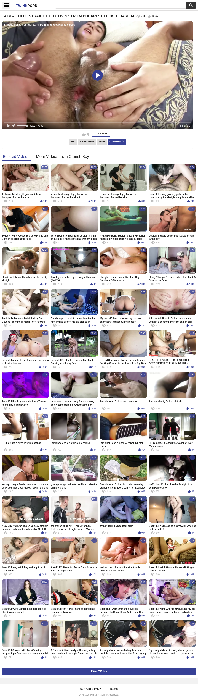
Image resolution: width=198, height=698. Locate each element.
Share (101, 141)
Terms (113, 688)
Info (73, 141)
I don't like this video (88, 134)
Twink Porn (95, 695)
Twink (26, 5)
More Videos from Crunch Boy (62, 156)
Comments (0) (117, 141)
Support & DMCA (90, 688)
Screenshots (87, 141)
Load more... (99, 671)
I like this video (84, 134)
